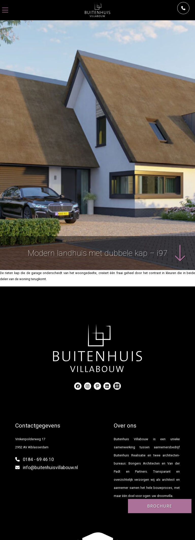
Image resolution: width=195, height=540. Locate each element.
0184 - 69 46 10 (38, 459)
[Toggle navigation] (5, 10)
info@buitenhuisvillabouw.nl (50, 467)
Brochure (159, 506)
